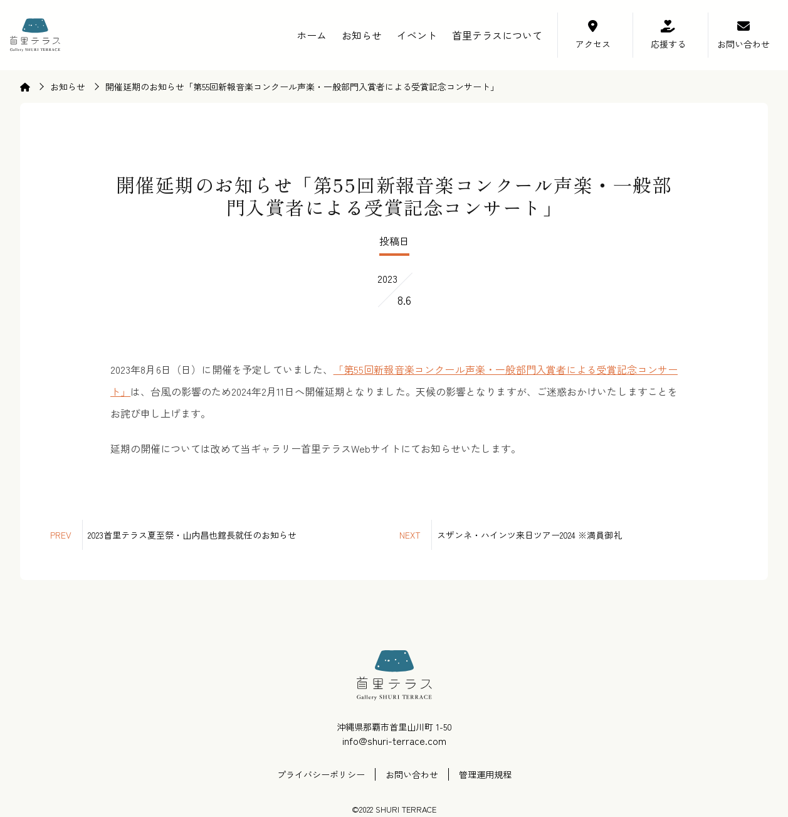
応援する (668, 44)
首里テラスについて (497, 35)
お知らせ (362, 35)
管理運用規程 (485, 774)
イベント (417, 35)
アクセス (593, 44)
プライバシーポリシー (321, 774)
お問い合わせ (743, 44)
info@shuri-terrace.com (394, 740)
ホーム (312, 35)
